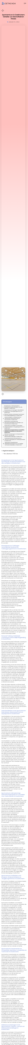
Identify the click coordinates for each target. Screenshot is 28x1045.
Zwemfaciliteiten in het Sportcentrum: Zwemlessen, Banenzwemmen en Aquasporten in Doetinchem (13, 418)
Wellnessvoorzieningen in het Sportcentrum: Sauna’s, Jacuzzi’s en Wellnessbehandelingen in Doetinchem (14, 435)
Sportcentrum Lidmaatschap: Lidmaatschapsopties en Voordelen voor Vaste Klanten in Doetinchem (13, 423)
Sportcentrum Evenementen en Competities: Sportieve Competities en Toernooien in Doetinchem (14, 431)
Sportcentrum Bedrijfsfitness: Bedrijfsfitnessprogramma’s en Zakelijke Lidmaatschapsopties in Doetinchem (14, 444)
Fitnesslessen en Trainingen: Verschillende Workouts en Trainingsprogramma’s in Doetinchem (14, 411)
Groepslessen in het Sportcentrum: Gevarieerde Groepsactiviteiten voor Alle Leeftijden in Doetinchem (13, 407)
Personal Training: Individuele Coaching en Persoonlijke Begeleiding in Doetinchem (14, 415)
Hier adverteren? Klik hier (11, 454)
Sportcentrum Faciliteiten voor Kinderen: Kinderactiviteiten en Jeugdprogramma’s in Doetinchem (14, 427)
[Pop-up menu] (25, 3)
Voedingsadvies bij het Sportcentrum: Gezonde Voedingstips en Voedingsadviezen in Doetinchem (14, 439)
